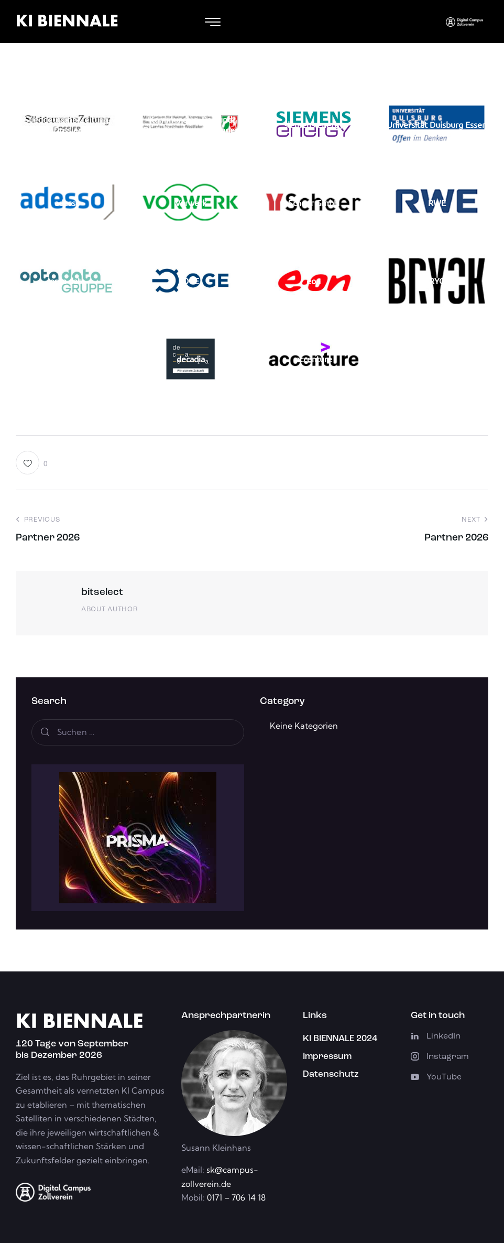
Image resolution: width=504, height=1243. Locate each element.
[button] (32, 462)
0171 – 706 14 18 (235, 1197)
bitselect (102, 593)
